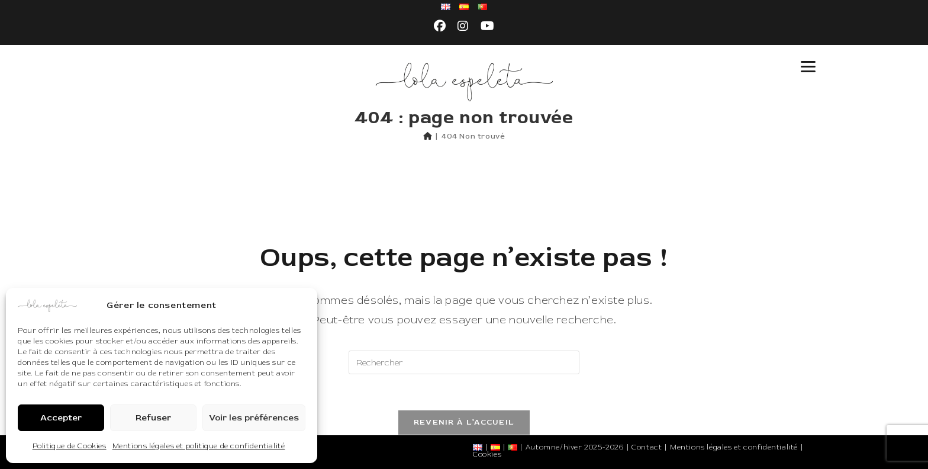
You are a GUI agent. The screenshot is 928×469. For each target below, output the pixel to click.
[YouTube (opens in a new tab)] (488, 26)
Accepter (61, 417)
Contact (646, 447)
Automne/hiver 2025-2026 (575, 447)
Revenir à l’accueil (464, 422)
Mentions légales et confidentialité (734, 447)
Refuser (153, 417)
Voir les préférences (254, 417)
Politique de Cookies (70, 446)
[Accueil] (428, 136)
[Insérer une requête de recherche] (464, 362)
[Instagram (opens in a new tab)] (463, 26)
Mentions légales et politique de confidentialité (198, 446)
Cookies (487, 454)
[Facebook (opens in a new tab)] (440, 26)
